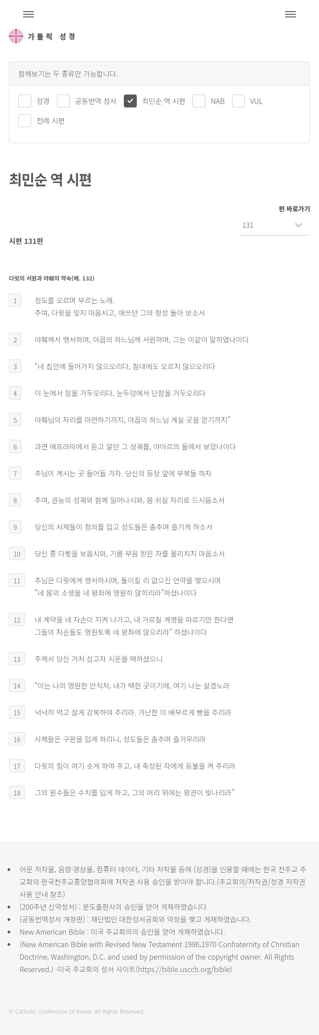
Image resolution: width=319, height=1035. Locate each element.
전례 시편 (51, 120)
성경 (43, 100)
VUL (256, 100)
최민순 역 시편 (163, 100)
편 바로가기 (294, 208)
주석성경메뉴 (28, 14)
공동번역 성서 (96, 100)
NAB (218, 100)
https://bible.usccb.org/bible (184, 969)
